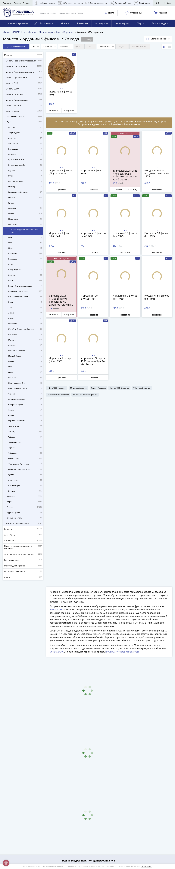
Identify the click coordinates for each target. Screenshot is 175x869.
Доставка (7, 3)
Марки (140, 23)
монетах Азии (57, 651)
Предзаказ (61, 190)
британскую (56, 609)
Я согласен (147, 866)
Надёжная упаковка (44, 3)
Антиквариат (122, 23)
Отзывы (26, 3)
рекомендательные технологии (101, 866)
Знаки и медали (160, 23)
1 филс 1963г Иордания (57, 388)
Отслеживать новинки (158, 38)
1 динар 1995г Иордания (119, 388)
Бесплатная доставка (96, 3)
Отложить (53, 110)
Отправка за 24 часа (120, 3)
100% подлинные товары (70, 3)
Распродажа (43, 23)
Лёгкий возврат (142, 3)
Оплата (17, 3)
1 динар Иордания (98, 388)
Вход (167, 3)
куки (43, 866)
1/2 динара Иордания (78, 388)
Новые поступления (17, 23)
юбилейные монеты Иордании (85, 394)
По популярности (16, 47)
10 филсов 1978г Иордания (58, 394)
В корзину (69, 110)
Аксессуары (101, 23)
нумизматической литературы (122, 651)
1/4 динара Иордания (141, 388)
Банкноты (82, 23)
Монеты (65, 23)
